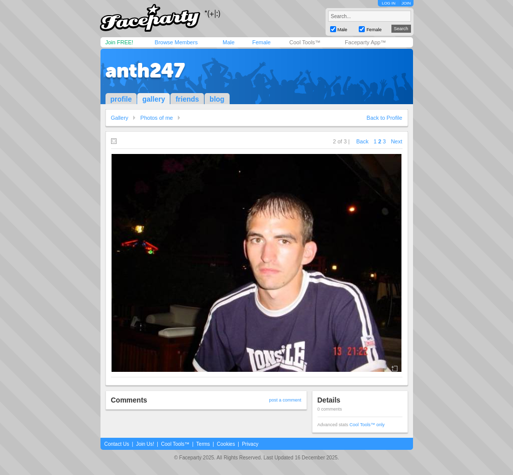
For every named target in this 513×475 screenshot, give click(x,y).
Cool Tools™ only (367, 424)
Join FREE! (120, 42)
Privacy (250, 444)
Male (229, 42)
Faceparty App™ (365, 42)
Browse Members (176, 42)
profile (121, 99)
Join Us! (145, 444)
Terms (203, 444)
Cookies (226, 444)
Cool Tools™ (305, 42)
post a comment (285, 400)
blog (217, 99)
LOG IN (388, 3)
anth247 (145, 70)
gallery (153, 99)
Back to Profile (384, 118)
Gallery (120, 118)
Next (396, 141)
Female (261, 42)
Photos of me (156, 118)
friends (187, 99)
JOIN (406, 3)
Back (362, 141)
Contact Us (117, 444)
